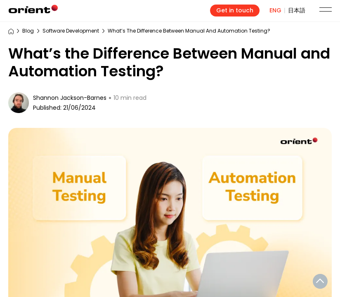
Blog (28, 30)
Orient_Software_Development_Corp (33, 8)
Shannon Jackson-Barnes (69, 98)
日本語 (296, 10)
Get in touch (234, 10)
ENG (275, 10)
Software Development (70, 30)
